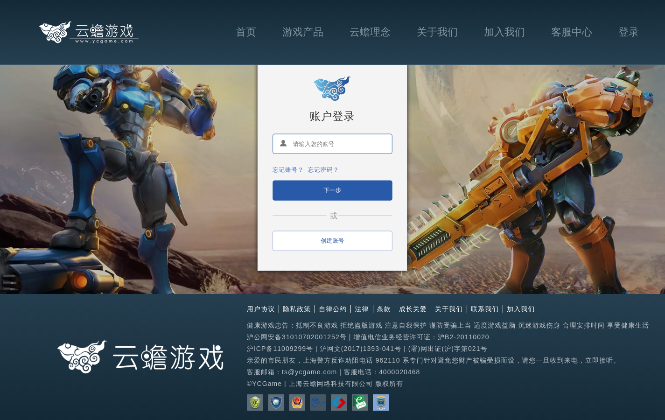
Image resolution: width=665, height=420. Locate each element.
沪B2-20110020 (464, 337)
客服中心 (571, 32)
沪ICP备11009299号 (280, 348)
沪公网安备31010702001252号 (297, 337)
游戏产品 (302, 32)
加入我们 (504, 32)
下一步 (333, 190)
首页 (246, 32)
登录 (628, 32)
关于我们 (437, 32)
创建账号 (332, 240)
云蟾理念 (370, 32)
